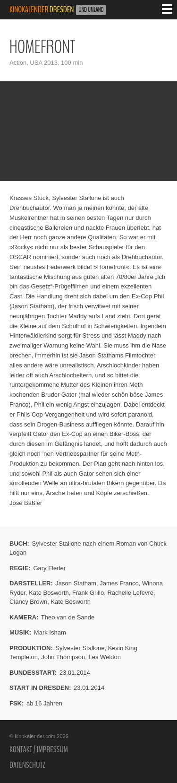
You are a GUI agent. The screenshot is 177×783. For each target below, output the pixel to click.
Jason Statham (75, 583)
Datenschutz (27, 765)
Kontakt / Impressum (38, 749)
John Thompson (63, 657)
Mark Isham (50, 632)
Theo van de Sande (67, 617)
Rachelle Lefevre (130, 592)
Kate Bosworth (49, 592)
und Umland (90, 10)
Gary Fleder (49, 568)
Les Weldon (104, 657)
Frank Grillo (88, 592)
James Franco (119, 583)
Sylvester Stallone (79, 648)
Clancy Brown (28, 601)
